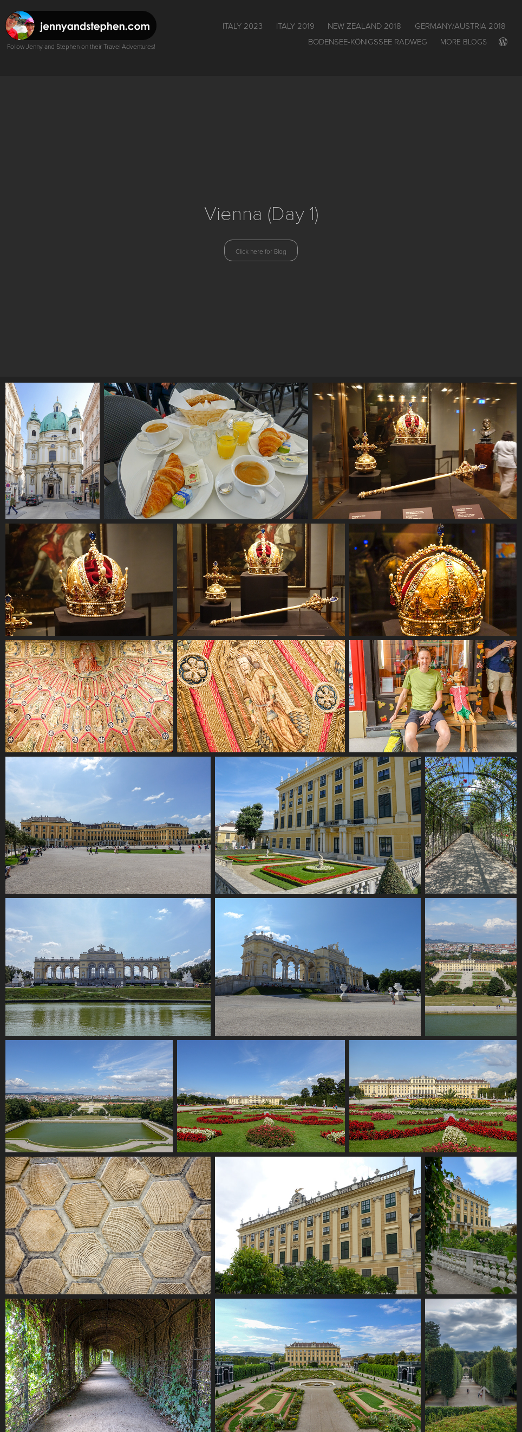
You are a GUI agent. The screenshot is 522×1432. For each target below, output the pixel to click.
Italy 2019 (295, 25)
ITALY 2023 (243, 25)
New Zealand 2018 (364, 25)
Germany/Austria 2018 (460, 25)
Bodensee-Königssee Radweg (367, 41)
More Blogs (463, 41)
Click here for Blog (261, 251)
